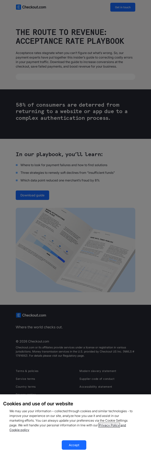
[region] (75, 425)
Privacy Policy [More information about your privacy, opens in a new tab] (109, 425)
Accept (74, 445)
